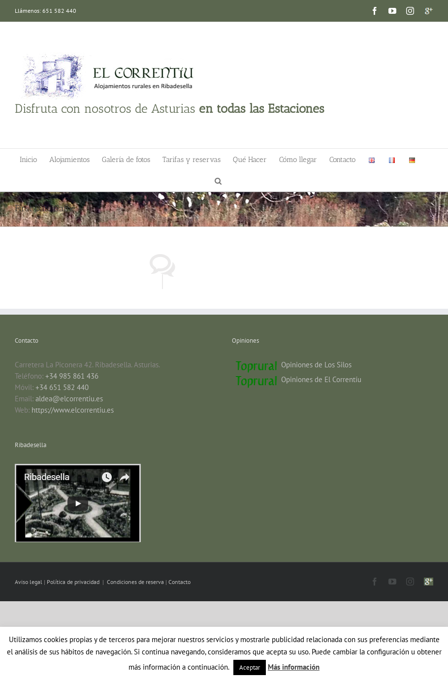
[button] (218, 180)
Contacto (179, 581)
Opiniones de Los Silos (316, 364)
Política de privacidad (74, 581)
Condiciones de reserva (135, 581)
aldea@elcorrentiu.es (69, 398)
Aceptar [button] (249, 667)
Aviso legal (29, 581)
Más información (294, 667)
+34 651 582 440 (62, 387)
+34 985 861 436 (71, 376)
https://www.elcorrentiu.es (73, 410)
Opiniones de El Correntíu (321, 379)
